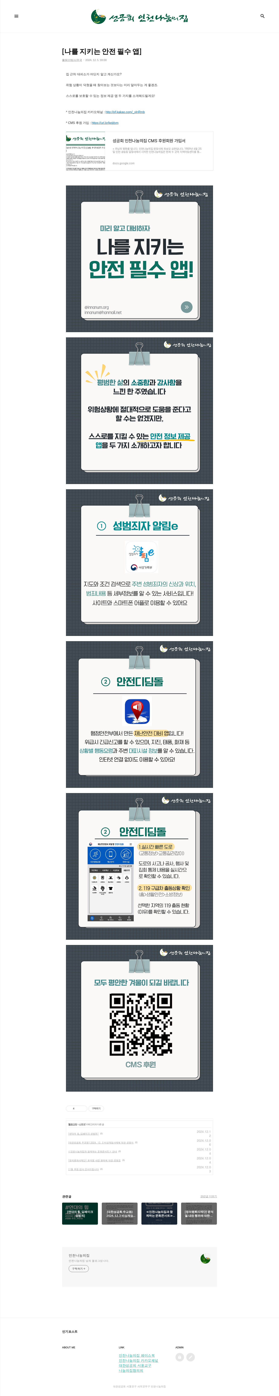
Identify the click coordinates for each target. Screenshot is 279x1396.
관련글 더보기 (208, 1196)
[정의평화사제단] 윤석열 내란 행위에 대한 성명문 (94, 1160)
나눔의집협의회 (131, 1370)
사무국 (82, 1124)
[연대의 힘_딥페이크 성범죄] (83, 1133)
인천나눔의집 (79, 1255)
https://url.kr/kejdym (105, 122)
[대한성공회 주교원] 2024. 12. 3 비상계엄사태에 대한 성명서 (101, 1142)
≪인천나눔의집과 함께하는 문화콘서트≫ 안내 (92, 1151)
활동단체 (72, 1124)
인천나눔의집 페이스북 (137, 1355)
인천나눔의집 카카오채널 (138, 1360)
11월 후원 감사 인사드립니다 (83, 1169)
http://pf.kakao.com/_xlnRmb (125, 112)
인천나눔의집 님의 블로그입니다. (89, 1261)
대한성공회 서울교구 (135, 1365)
